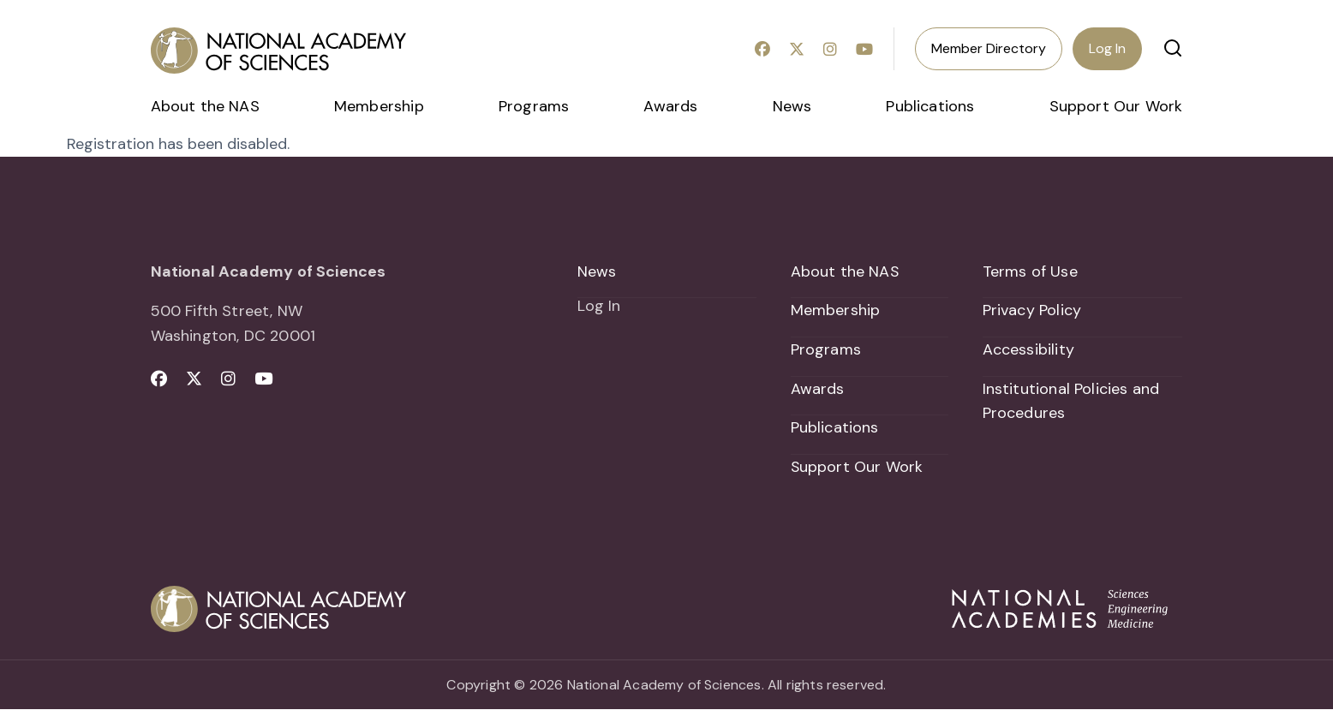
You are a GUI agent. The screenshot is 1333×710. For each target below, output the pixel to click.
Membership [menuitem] (379, 106)
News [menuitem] (792, 106)
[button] (1173, 48)
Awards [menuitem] (670, 106)
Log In (1107, 48)
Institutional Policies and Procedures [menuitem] (1071, 401)
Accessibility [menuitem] (1028, 349)
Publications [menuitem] (930, 106)
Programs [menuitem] (534, 106)
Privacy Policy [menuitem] (1032, 310)
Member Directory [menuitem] (988, 48)
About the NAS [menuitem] (205, 106)
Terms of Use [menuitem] (1030, 271)
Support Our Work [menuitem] (1116, 106)
